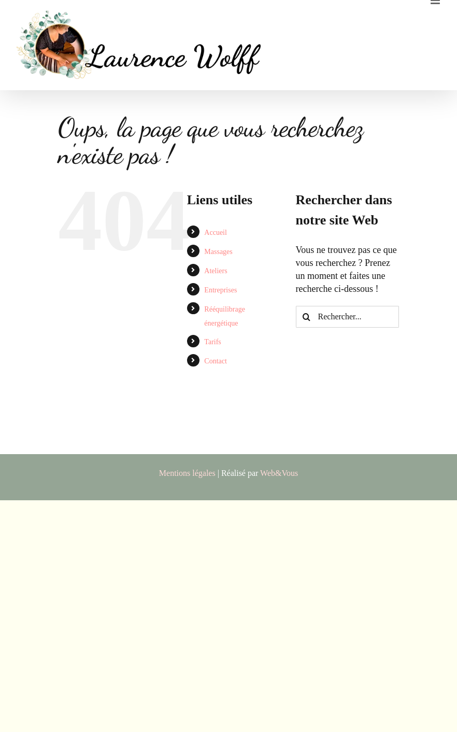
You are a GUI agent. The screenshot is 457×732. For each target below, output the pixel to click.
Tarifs (212, 342)
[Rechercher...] (347, 317)
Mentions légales (187, 473)
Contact (215, 361)
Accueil (215, 232)
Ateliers (215, 271)
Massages (218, 252)
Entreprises (220, 290)
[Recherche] (307, 317)
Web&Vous (279, 473)
